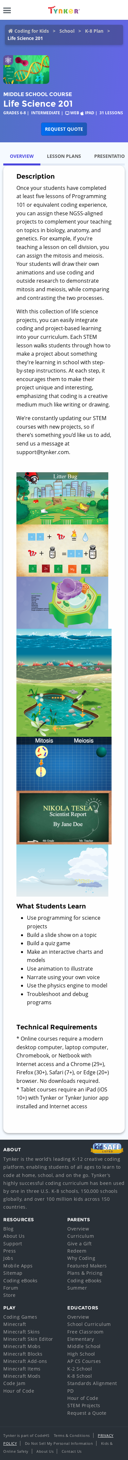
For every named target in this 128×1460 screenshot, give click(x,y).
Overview (22, 156)
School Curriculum (89, 1324)
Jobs (8, 1258)
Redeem (76, 1251)
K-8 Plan (94, 31)
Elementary (80, 1339)
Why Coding (81, 1258)
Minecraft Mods (21, 1376)
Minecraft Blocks (22, 1354)
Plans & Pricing (85, 1273)
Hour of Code (18, 1391)
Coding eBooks (20, 1280)
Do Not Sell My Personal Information (59, 1443)
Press (9, 1251)
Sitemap (13, 1273)
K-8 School (79, 1376)
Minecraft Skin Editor (28, 1339)
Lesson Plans (64, 156)
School (67, 31)
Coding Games (20, 1317)
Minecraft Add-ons (25, 1361)
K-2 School (79, 1369)
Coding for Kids (31, 31)
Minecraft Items (22, 1369)
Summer (77, 1288)
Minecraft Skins (21, 1332)
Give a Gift (79, 1243)
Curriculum (80, 1236)
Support (12, 1243)
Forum (10, 1288)
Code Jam (14, 1383)
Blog (8, 1229)
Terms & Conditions (72, 1435)
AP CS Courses (84, 1361)
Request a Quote (87, 1413)
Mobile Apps (18, 1266)
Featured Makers (87, 1266)
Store (9, 1295)
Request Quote (64, 129)
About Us (14, 1236)
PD (70, 1391)
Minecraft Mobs (21, 1346)
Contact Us (72, 1451)
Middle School (84, 1346)
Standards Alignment (92, 1383)
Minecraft (14, 1324)
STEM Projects (83, 1405)
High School (81, 1354)
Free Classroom (85, 1332)
